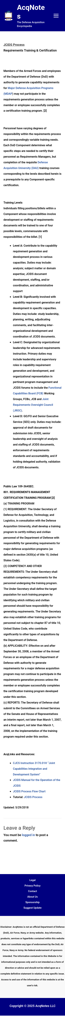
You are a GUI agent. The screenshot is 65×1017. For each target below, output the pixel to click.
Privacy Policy (33, 885)
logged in (28, 835)
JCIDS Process (33, 797)
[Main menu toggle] (56, 15)
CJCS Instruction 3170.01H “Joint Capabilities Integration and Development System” (34, 768)
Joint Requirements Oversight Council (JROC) (33, 404)
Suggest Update (32, 907)
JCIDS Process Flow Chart (29, 791)
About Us (32, 896)
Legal (32, 880)
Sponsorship (32, 902)
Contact (32, 891)
